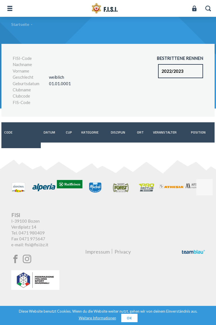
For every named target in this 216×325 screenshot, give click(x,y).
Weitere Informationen (97, 318)
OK (129, 318)
